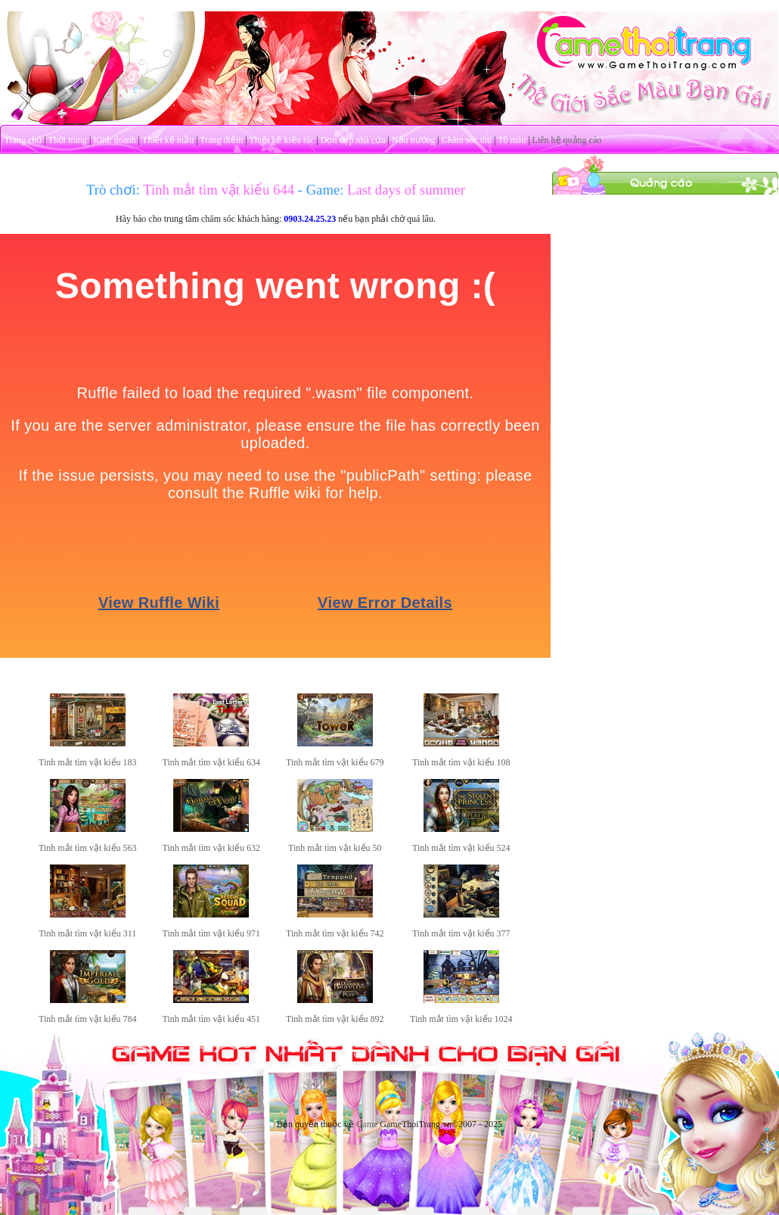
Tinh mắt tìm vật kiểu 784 (88, 1019)
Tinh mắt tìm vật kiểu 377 (461, 933)
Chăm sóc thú (467, 140)
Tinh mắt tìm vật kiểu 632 (212, 848)
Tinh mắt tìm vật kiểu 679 (335, 762)
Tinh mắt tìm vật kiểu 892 (335, 1019)
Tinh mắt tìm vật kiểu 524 (461, 848)
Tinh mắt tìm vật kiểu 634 (212, 762)
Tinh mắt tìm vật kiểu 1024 (461, 1019)
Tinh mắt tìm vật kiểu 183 (88, 762)
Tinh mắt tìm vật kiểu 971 (212, 933)
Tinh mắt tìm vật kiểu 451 (212, 1019)
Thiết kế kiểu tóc (281, 140)
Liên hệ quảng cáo (567, 140)
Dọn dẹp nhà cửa (353, 140)
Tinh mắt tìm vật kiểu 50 (335, 848)
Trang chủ (23, 140)
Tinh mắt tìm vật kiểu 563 (88, 848)
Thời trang (67, 140)
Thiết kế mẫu (168, 140)
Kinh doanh (114, 140)
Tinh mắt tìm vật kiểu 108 (461, 762)
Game (367, 1124)
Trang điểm (221, 140)
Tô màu (512, 140)
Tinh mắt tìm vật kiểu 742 (335, 933)
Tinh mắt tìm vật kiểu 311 (87, 933)
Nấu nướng (414, 140)
